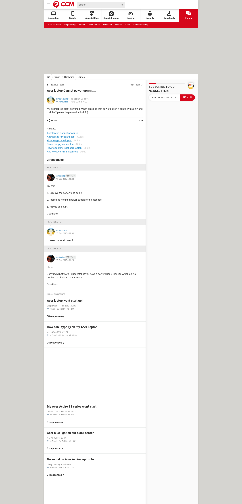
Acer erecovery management (62, 151)
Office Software (54, 24)
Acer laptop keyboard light (61, 136)
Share (54, 120)
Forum (188, 15)
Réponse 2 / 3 (54, 222)
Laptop (81, 77)
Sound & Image (111, 15)
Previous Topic (57, 84)
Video (127, 24)
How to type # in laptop (59, 140)
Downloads (169, 15)
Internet (82, 24)
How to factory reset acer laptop (64, 147)
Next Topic (135, 84)
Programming (69, 24)
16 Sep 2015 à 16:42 (65, 179)
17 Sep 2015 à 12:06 (65, 233)
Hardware (107, 24)
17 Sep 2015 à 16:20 (78, 102)
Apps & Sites (92, 15)
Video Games (94, 24)
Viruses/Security (140, 24)
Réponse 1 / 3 (54, 167)
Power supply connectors (60, 144)
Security (150, 15)
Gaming (131, 15)
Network (118, 24)
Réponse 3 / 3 (54, 248)
